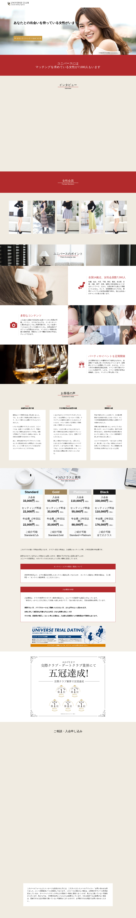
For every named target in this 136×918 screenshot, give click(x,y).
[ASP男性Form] (68, 810)
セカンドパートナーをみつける (28, 38)
